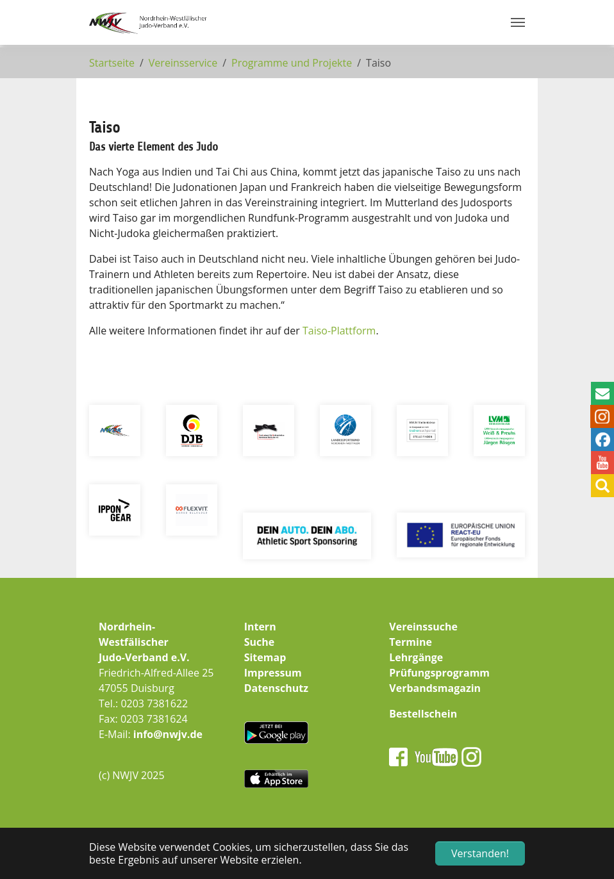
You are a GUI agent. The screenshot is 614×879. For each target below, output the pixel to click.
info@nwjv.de (168, 734)
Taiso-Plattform (339, 331)
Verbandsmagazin (435, 688)
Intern (260, 627)
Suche (259, 642)
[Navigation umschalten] (518, 22)
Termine (410, 642)
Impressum (273, 673)
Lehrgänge (416, 657)
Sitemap (265, 657)
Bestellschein (423, 714)
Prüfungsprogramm (439, 673)
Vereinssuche (423, 627)
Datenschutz (276, 688)
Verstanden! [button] (480, 853)
